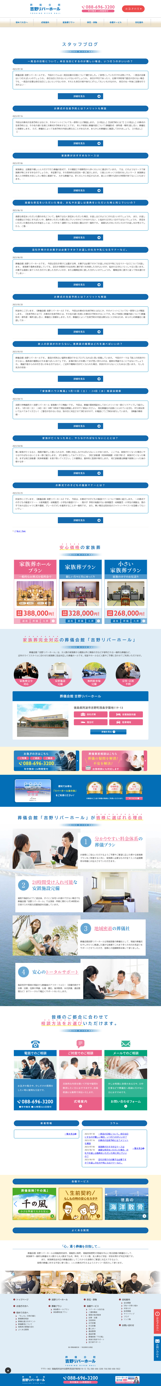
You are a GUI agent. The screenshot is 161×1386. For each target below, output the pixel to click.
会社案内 (139, 22)
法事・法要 (93, 1318)
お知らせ (127, 1308)
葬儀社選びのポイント (27, 1321)
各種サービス (116, 22)
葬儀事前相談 (23, 1319)
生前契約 (92, 1320)
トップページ (22, 1300)
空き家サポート (95, 1342)
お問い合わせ (128, 1325)
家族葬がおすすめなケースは (111, 1147)
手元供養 (92, 1326)
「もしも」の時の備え (27, 1316)
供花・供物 (92, 22)
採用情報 (127, 1311)
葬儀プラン (57, 1306)
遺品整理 (92, 1331)
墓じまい (92, 1328)
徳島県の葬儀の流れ (26, 1327)
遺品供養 (92, 1334)
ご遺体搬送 (93, 1312)
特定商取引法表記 (87, 1347)
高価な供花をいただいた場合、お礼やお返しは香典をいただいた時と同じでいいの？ (106, 1153)
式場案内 (45, 22)
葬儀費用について (25, 1324)
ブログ (126, 1316)
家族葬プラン (69, 22)
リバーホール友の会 (96, 1309)
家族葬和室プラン (60, 1312)
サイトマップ (129, 1314)
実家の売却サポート (96, 1339)
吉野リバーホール (60, 1300)
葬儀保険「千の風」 (96, 1337)
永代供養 (92, 1323)
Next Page (21, 531)
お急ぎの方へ (22, 1306)
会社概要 (127, 1303)
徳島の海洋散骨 (95, 1315)
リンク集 (127, 1319)
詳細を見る (88, 96)
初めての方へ (22, 22)
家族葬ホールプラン (61, 1309)
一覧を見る (70, 1134)
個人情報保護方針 (73, 1347)
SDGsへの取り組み (131, 1306)
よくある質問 (23, 1329)
